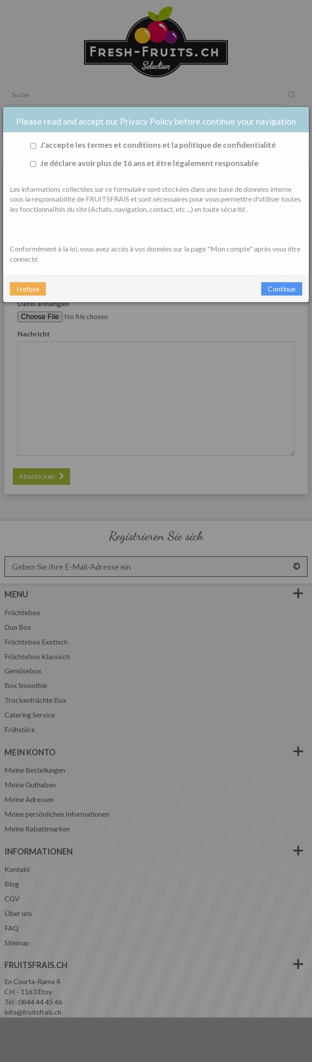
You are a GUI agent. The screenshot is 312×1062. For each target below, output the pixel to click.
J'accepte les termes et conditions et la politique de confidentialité (152, 145)
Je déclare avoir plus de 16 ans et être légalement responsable (143, 163)
